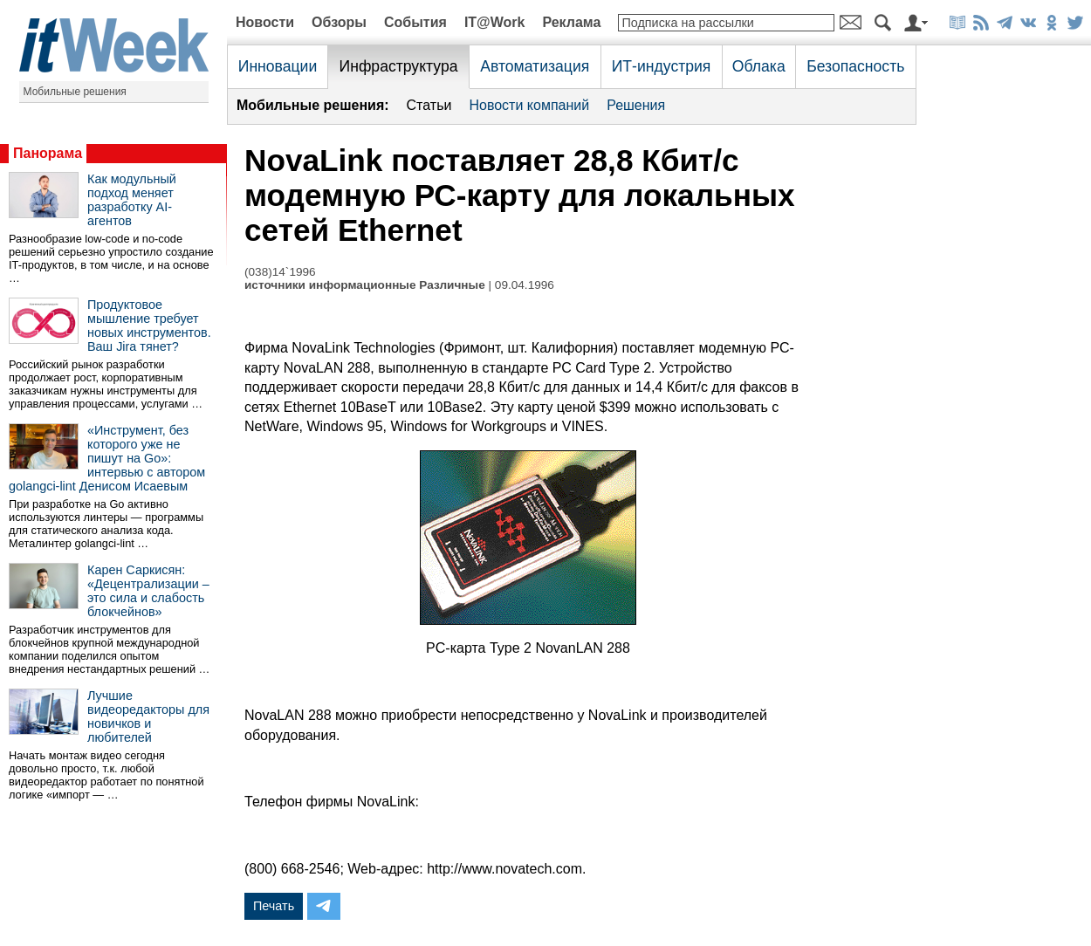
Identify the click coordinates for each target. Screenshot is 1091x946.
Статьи (429, 105)
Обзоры (339, 22)
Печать (273, 906)
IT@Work (494, 22)
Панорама (47, 153)
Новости (265, 22)
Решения (636, 105)
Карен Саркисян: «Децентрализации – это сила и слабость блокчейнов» (148, 591)
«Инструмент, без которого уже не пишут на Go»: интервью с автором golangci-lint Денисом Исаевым (107, 458)
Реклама (571, 22)
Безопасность (855, 66)
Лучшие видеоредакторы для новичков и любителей (148, 716)
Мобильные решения (75, 92)
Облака (759, 66)
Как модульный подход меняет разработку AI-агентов (131, 200)
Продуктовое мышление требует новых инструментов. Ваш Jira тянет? (149, 325)
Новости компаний (529, 105)
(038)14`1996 (280, 271)
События (415, 22)
